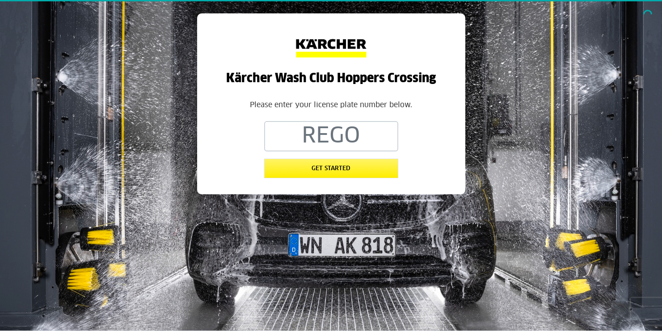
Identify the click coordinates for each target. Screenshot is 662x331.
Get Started (331, 169)
